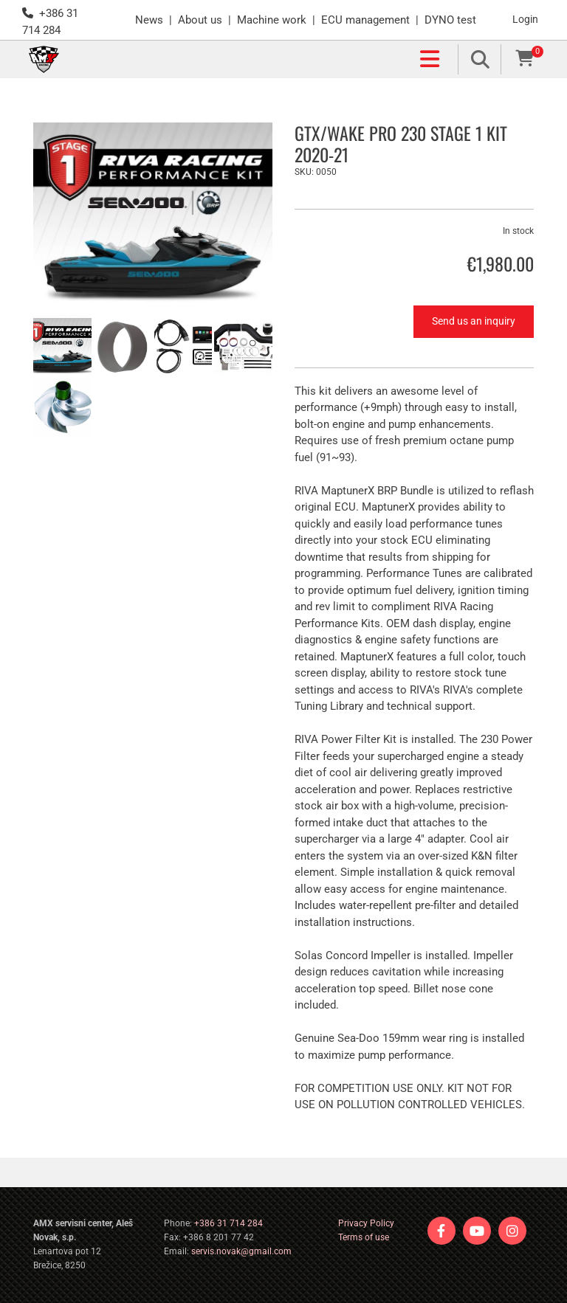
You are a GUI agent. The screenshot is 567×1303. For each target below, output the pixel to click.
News (149, 20)
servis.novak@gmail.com (241, 1251)
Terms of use (363, 1237)
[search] (481, 59)
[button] (258, 60)
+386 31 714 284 (228, 1223)
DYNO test (450, 20)
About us (200, 20)
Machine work (271, 20)
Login (525, 19)
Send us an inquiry (473, 321)
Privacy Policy (366, 1223)
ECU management (365, 20)
